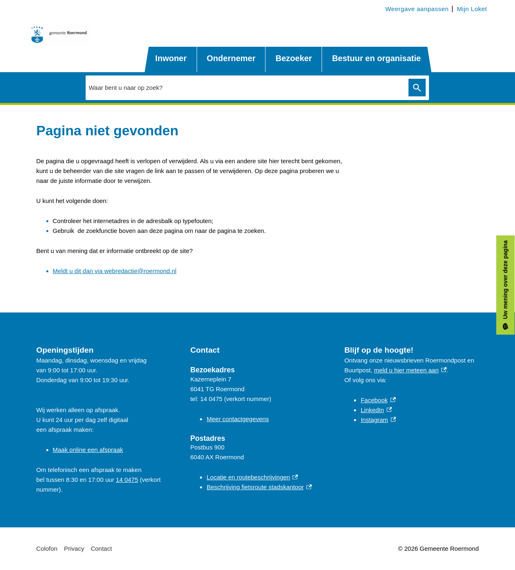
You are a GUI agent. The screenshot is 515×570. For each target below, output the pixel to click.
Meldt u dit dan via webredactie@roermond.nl (115, 270)
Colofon (47, 548)
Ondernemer (231, 58)
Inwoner (171, 58)
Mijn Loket (472, 8)
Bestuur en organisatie (376, 58)
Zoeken (417, 87)
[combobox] (245, 87)
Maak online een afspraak (88, 449)
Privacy (74, 548)
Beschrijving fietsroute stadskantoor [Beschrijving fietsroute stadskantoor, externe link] (258, 486)
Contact (101, 548)
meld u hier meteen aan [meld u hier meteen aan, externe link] (410, 370)
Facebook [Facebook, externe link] (378, 400)
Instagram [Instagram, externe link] (378, 419)
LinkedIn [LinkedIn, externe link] (376, 409)
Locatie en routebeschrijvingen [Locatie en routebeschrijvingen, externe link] (252, 477)
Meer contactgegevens (237, 418)
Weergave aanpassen (417, 8)
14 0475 (127, 479)
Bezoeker (293, 58)
